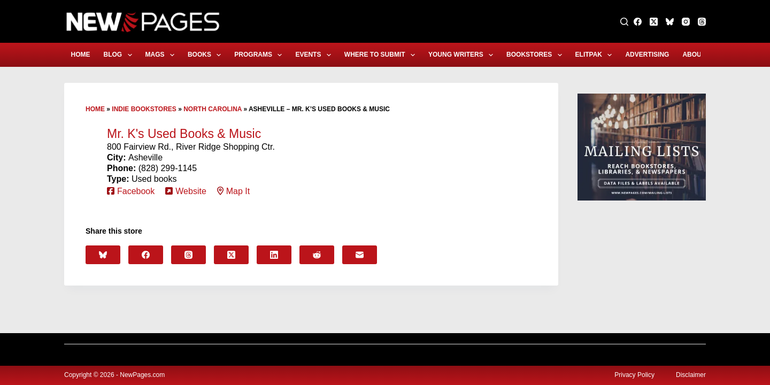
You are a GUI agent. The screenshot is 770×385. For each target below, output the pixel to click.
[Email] (359, 254)
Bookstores (536, 55)
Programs (260, 55)
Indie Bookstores (144, 109)
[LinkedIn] (274, 254)
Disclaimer (691, 375)
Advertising (647, 54)
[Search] (624, 22)
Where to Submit (381, 55)
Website (190, 191)
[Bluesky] (670, 22)
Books (206, 55)
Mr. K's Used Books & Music (184, 134)
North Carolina (212, 109)
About (700, 55)
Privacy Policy (634, 375)
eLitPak (596, 55)
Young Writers (462, 55)
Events (315, 55)
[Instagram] (686, 22)
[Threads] (702, 22)
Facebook (136, 191)
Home (80, 54)
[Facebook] (638, 22)
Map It (238, 191)
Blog (120, 55)
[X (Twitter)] (654, 22)
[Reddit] (316, 254)
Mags (162, 55)
